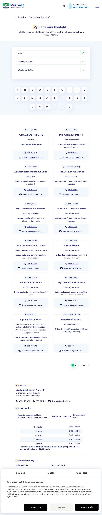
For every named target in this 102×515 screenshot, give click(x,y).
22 (84, 365)
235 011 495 (32, 264)
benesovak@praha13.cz (73, 305)
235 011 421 (72, 227)
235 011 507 (72, 190)
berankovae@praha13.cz (32, 351)
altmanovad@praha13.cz (73, 194)
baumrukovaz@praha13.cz (32, 268)
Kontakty (21, 17)
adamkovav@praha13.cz (32, 157)
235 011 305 (72, 301)
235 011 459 (32, 301)
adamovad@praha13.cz (73, 157)
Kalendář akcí (58, 465)
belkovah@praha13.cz (73, 268)
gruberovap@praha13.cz (72, 231)
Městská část (22, 465)
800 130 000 (81, 7)
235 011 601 (72, 346)
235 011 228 (73, 264)
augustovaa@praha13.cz (32, 231)
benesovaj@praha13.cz (32, 305)
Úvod (13, 17)
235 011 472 (32, 346)
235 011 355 (32, 227)
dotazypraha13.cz (61, 401)
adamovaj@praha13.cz (32, 194)
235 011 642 (32, 190)
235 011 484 (73, 153)
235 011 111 (40, 401)
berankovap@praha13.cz (73, 351)
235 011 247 (32, 153)
